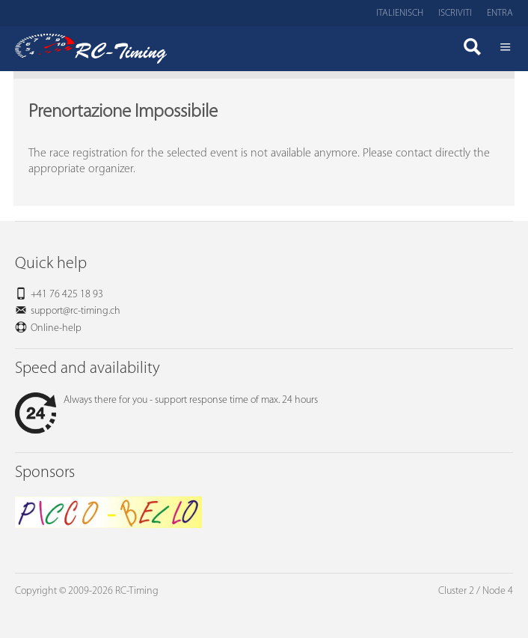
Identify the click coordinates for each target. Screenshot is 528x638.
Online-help (56, 328)
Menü (505, 48)
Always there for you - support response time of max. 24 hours (166, 400)
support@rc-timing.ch (75, 311)
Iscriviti (455, 13)
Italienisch (399, 13)
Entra (500, 13)
